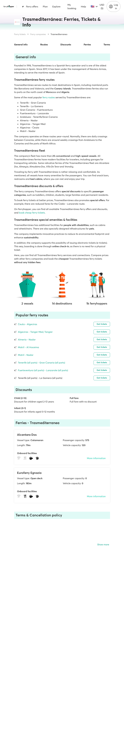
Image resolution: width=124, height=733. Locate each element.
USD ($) (102, 6)
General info (21, 44)
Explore (56, 6)
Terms (107, 44)
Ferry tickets (20, 34)
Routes (44, 44)
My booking (72, 6)
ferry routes (49, 97)
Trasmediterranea (59, 34)
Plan (45, 6)
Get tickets (102, 324)
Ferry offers (30, 6)
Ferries (87, 44)
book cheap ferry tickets (32, 212)
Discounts (65, 44)
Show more (103, 544)
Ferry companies (38, 34)
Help (83, 6)
